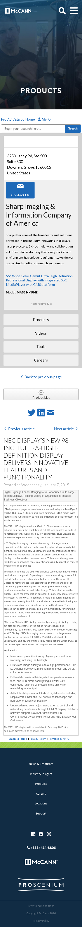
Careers (41, 793)
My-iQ (44, 119)
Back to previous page (41, 376)
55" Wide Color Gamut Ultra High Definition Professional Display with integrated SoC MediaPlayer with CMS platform (39, 280)
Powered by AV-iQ (59, 738)
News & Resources (41, 764)
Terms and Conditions (41, 906)
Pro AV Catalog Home (18, 119)
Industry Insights (41, 774)
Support (41, 813)
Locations (41, 803)
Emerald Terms (18, 738)
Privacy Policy (38, 738)
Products (41, 784)
